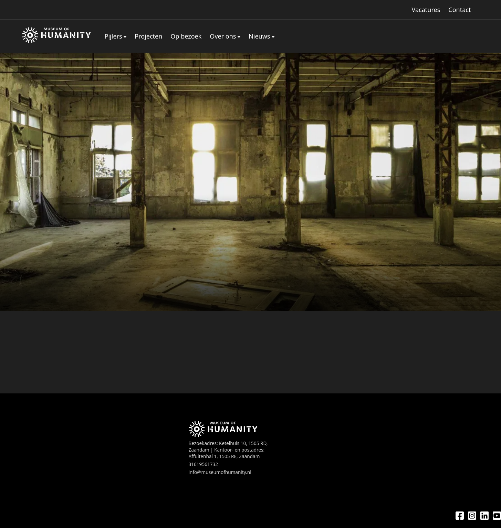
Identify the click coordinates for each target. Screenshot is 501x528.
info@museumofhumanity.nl (220, 472)
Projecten (148, 36)
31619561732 (203, 464)
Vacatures (426, 10)
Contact (459, 10)
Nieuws (259, 36)
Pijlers (113, 36)
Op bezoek (185, 36)
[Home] (56, 36)
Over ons (223, 36)
